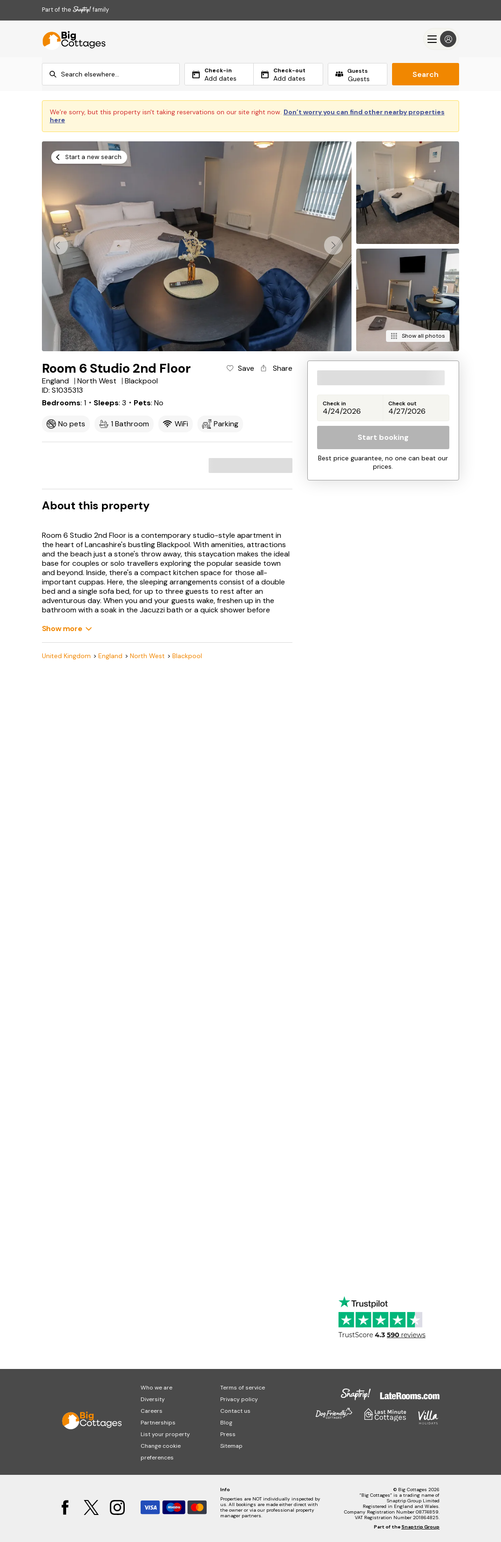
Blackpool (187, 656)
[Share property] (275, 368)
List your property (165, 1434)
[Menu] (441, 39)
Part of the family (75, 10)
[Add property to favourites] (239, 368)
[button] (333, 245)
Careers (151, 1411)
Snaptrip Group (420, 1527)
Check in (334, 403)
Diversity (153, 1399)
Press (228, 1434)
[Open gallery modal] (197, 246)
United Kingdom (66, 656)
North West (147, 656)
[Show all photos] (418, 336)
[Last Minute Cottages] (70, 39)
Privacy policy (239, 1399)
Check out (402, 403)
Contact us (235, 1411)
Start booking (383, 437)
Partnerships (158, 1422)
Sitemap (231, 1446)
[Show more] (67, 628)
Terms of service (242, 1387)
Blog (226, 1422)
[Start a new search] (89, 157)
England (110, 656)
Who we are (156, 1387)
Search (426, 74)
